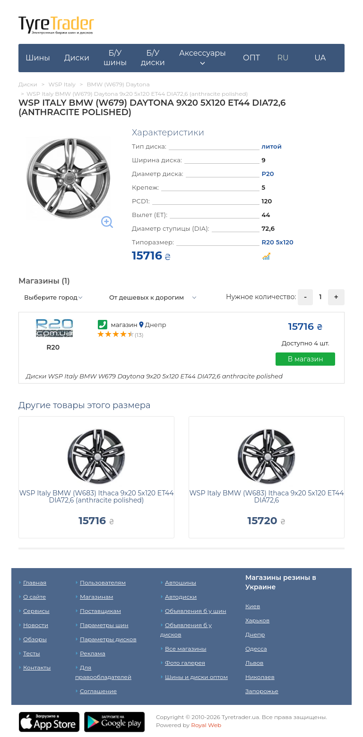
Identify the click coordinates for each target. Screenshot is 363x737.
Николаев (260, 676)
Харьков (257, 620)
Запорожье (261, 691)
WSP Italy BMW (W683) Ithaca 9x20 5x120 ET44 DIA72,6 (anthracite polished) (96, 496)
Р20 (268, 173)
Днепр (255, 634)
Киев (252, 606)
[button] (202, 58)
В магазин (305, 359)
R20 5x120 (278, 242)
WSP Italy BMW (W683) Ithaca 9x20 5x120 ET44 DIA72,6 (267, 496)
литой (272, 146)
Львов (254, 662)
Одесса (256, 648)
